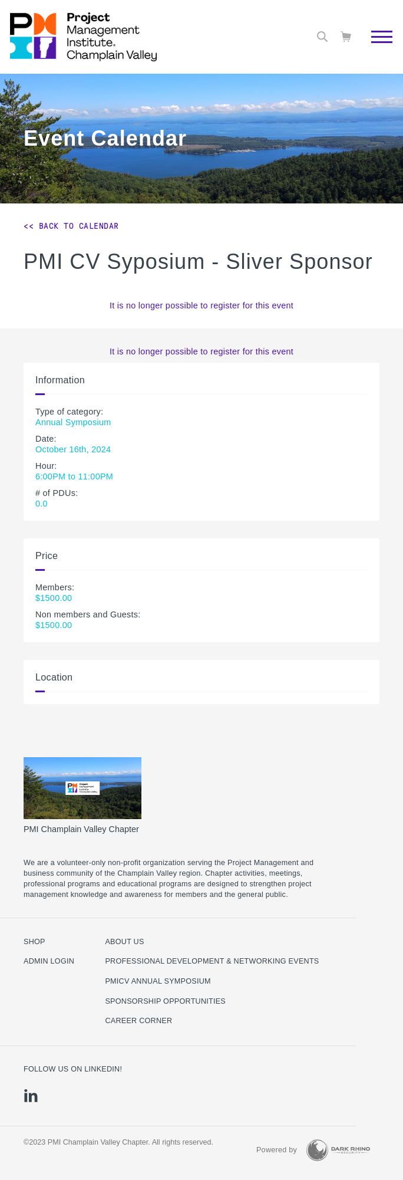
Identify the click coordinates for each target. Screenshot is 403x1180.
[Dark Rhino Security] (338, 1150)
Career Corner (138, 1021)
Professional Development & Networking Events (212, 961)
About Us (124, 942)
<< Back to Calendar (71, 226)
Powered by (276, 1150)
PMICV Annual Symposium (157, 981)
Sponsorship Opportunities (165, 1001)
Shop (34, 942)
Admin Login (49, 961)
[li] (31, 1095)
